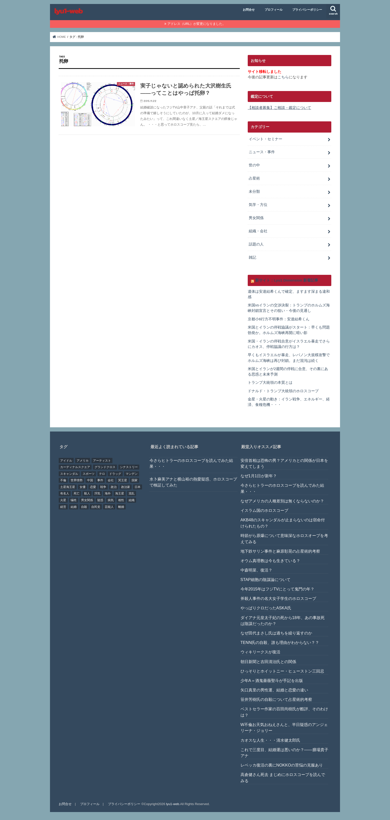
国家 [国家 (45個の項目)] (135, 480)
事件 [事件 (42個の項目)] (100, 480)
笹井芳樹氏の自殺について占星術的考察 (276, 699)
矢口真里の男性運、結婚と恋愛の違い (274, 690)
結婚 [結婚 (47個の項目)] (74, 507)
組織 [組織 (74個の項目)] (132, 500)
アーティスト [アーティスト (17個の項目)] (102, 460)
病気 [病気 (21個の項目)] (111, 500)
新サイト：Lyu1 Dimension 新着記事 (286, 280)
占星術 (254, 178)
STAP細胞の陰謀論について (266, 579)
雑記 (252, 257)
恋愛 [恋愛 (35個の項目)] (93, 487)
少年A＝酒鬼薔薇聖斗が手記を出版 (272, 680)
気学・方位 (258, 205)
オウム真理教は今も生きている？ (270, 560)
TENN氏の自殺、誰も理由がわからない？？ (280, 642)
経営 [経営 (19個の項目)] (63, 507)
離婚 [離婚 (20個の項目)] (121, 507)
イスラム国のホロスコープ (264, 510)
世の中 (254, 165)
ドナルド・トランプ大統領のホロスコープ (283, 391)
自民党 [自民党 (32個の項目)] (95, 507)
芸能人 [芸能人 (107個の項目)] (109, 507)
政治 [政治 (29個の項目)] (114, 487)
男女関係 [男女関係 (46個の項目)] (87, 500)
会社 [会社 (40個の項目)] (111, 480)
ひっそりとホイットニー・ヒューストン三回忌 (282, 671)
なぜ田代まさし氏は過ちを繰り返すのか (276, 633)
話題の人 (256, 244)
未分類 (254, 191)
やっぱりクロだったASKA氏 (266, 608)
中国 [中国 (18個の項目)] (90, 480)
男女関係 (256, 218)
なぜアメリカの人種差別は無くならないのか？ (282, 501)
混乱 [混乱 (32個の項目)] (132, 493)
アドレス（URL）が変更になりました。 (196, 24)
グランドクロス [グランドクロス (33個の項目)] (105, 467)
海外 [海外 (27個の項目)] (108, 493)
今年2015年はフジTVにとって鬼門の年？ (278, 589)
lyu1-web (172, 804)
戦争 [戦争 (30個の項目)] (103, 487)
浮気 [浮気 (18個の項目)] (97, 493)
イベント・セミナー (265, 139)
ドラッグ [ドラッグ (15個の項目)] (115, 474)
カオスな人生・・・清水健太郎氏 (270, 740)
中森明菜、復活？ (256, 570)
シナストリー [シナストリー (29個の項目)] (129, 467)
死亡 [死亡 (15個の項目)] (77, 493)
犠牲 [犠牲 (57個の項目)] (74, 500)
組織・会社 (258, 231)
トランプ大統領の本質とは (270, 383)
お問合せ (249, 9)
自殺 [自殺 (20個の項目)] (84, 507)
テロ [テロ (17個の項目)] (102, 474)
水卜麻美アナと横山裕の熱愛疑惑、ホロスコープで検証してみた (193, 482)
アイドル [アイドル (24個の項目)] (66, 460)
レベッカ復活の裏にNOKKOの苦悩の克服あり (282, 765)
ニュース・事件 (262, 152)
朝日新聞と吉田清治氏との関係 (268, 661)
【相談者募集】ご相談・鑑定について (279, 108)
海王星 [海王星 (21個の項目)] (119, 493)
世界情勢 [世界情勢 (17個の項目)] (77, 480)
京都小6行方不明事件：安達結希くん (278, 319)
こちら (283, 77)
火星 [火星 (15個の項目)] (63, 500)
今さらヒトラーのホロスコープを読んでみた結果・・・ (191, 463)
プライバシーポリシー (307, 9)
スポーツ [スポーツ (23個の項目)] (89, 474)
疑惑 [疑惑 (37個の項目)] (100, 500)
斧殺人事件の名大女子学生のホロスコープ (278, 598)
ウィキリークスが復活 (260, 652)
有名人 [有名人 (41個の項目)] (64, 493)
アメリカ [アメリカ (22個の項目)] (83, 460)
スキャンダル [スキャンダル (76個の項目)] (69, 474)
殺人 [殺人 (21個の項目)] (87, 493)
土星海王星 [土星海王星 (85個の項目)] (67, 487)
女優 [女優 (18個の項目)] (83, 487)
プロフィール (274, 9)
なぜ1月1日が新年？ (259, 476)
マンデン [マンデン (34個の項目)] (132, 474)
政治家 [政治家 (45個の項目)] (125, 487)
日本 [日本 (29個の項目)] (138, 487)
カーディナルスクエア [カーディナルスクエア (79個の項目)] (75, 467)
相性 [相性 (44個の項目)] (121, 500)
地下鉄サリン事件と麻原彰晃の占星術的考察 (280, 551)
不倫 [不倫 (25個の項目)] (63, 480)
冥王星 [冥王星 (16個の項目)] (122, 480)
